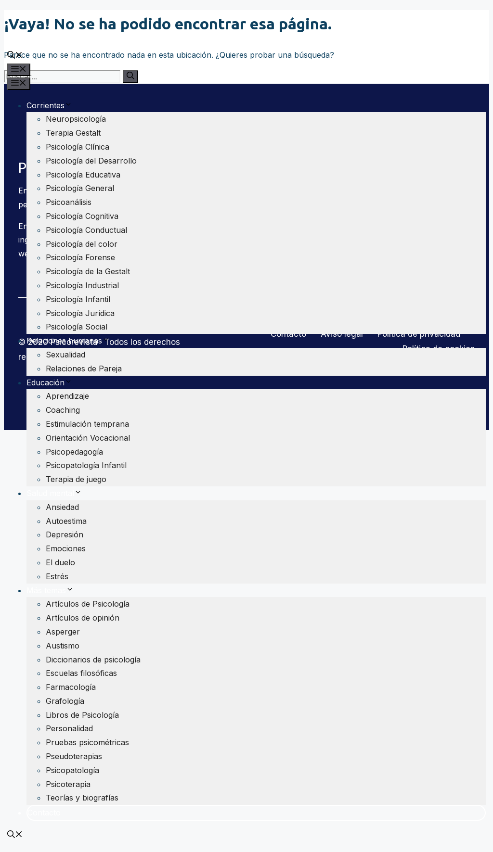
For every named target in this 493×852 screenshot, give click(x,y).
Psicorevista (29, 34)
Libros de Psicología (82, 715)
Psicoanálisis (68, 202)
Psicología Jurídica (80, 313)
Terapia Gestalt (73, 133)
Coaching (63, 410)
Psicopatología (72, 770)
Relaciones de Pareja (84, 368)
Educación (49, 382)
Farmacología (71, 687)
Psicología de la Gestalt (88, 271)
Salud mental (54, 493)
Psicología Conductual (86, 230)
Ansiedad (62, 507)
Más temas (50, 590)
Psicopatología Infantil (86, 465)
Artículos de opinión (82, 618)
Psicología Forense (80, 257)
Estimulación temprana (87, 424)
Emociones (66, 548)
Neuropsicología (76, 119)
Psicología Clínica (77, 147)
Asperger (63, 631)
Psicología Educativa (83, 174)
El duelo (60, 562)
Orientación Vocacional (88, 438)
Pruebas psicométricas (87, 742)
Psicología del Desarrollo (91, 160)
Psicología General (80, 188)
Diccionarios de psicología (93, 659)
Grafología (65, 701)
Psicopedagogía (74, 452)
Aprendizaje (67, 396)
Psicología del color (81, 244)
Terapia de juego (76, 479)
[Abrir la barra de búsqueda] (15, 56)
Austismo (62, 645)
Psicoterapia (68, 784)
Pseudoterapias (74, 756)
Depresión (64, 534)
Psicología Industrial (82, 285)
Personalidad (69, 728)
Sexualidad (65, 354)
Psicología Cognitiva (82, 216)
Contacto (44, 812)
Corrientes (49, 105)
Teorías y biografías (82, 797)
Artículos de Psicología (88, 604)
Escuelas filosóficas (81, 673)
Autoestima (66, 521)
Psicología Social (76, 326)
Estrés (57, 576)
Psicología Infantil (78, 299)
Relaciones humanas (68, 340)
